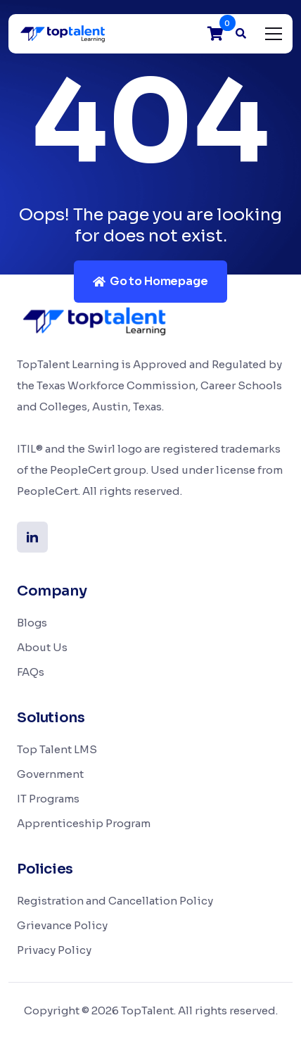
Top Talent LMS (57, 749)
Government (50, 774)
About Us (42, 647)
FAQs (30, 672)
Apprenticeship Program (83, 823)
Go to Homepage (150, 281)
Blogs (32, 622)
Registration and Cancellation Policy (115, 900)
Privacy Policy (54, 950)
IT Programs (48, 798)
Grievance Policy (62, 925)
